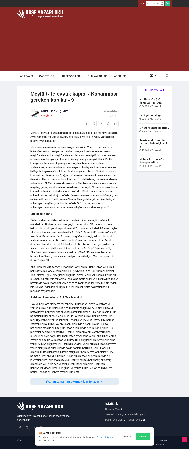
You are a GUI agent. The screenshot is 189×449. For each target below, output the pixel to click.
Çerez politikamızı (105, 437)
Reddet (127, 436)
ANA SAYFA (26, 76)
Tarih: (142, 3)
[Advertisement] (94, 43)
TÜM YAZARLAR (96, 76)
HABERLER (117, 76)
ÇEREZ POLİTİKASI (157, 444)
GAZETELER (47, 76)
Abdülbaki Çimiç (54, 111)
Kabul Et (143, 436)
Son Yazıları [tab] (154, 90)
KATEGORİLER (71, 76)
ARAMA (164, 440)
